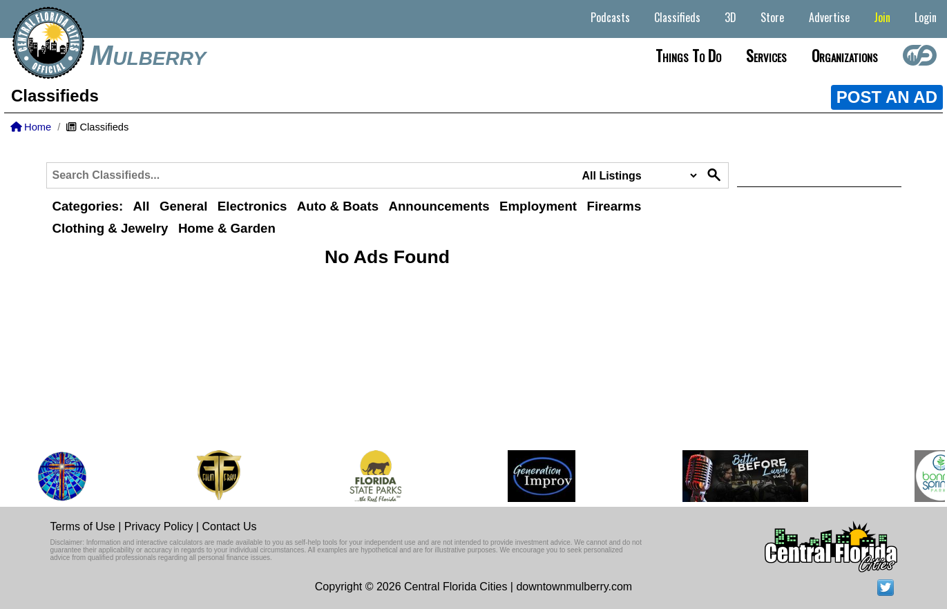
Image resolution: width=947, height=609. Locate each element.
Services (766, 55)
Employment (538, 206)
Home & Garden (227, 228)
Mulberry (148, 55)
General (183, 206)
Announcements (438, 206)
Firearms (614, 206)
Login (926, 17)
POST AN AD (886, 97)
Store (772, 17)
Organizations (845, 55)
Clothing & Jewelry (110, 228)
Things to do (688, 55)
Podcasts (610, 17)
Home (30, 127)
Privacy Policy (158, 526)
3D (730, 17)
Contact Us (229, 526)
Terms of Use (82, 526)
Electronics (252, 206)
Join (882, 17)
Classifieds (677, 17)
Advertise (829, 17)
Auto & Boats (338, 206)
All (141, 206)
